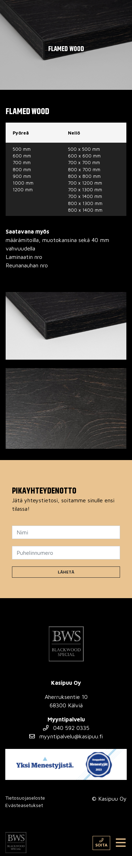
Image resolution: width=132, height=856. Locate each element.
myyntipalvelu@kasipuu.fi (66, 736)
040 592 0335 (66, 728)
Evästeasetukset (24, 805)
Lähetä (66, 572)
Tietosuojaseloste (25, 798)
